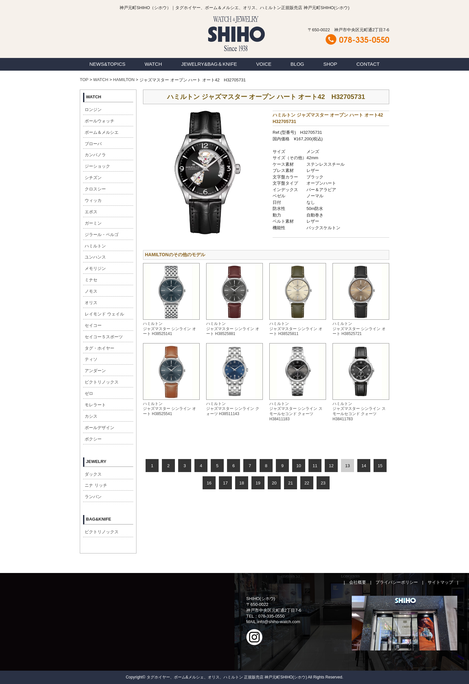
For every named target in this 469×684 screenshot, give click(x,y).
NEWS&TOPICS (107, 64)
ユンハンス (95, 257)
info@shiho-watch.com (278, 621)
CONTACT (367, 64)
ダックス (93, 474)
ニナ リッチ (96, 485)
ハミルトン (95, 246)
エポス (91, 211)
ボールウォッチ (99, 121)
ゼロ (89, 393)
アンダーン (95, 370)
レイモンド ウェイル (104, 314)
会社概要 (357, 582)
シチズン (93, 177)
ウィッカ (93, 200)
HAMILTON (124, 79)
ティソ (91, 359)
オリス (91, 302)
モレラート (95, 404)
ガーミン (93, 223)
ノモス (91, 291)
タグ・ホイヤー (99, 348)
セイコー (93, 325)
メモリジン (95, 268)
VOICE (264, 64)
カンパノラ (95, 154)
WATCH (153, 64)
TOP (84, 79)
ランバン (93, 496)
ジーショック (97, 166)
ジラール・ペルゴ (102, 234)
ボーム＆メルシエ (102, 132)
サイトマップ (440, 582)
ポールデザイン (99, 427)
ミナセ (91, 279)
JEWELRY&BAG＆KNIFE (209, 64)
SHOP (330, 64)
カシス (91, 416)
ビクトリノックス (102, 382)
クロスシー (95, 189)
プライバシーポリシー (397, 582)
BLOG (297, 64)
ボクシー (93, 439)
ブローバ (93, 143)
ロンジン (93, 109)
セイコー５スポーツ (104, 336)
